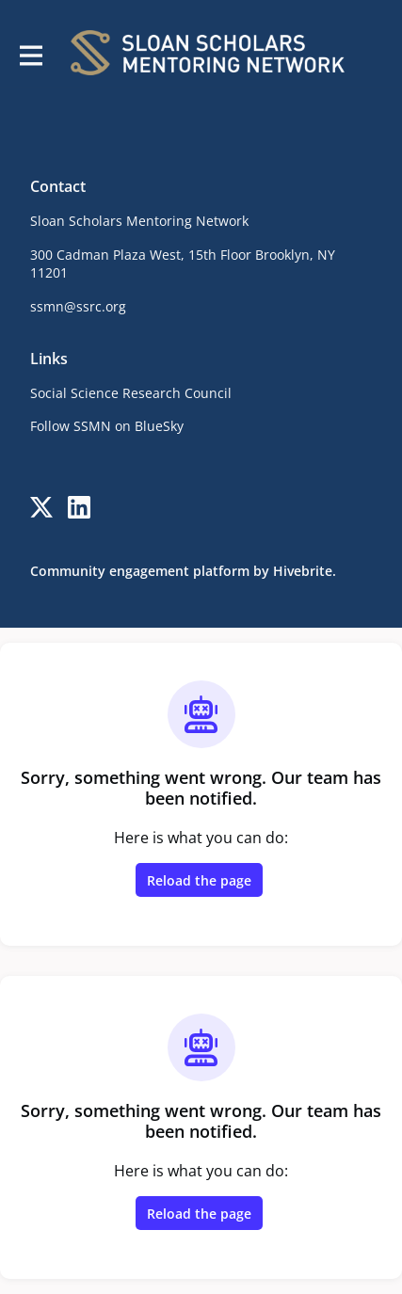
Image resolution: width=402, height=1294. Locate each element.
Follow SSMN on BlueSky (107, 426)
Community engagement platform (139, 571)
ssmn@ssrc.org (78, 306)
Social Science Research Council (131, 393)
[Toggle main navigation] (30, 53)
